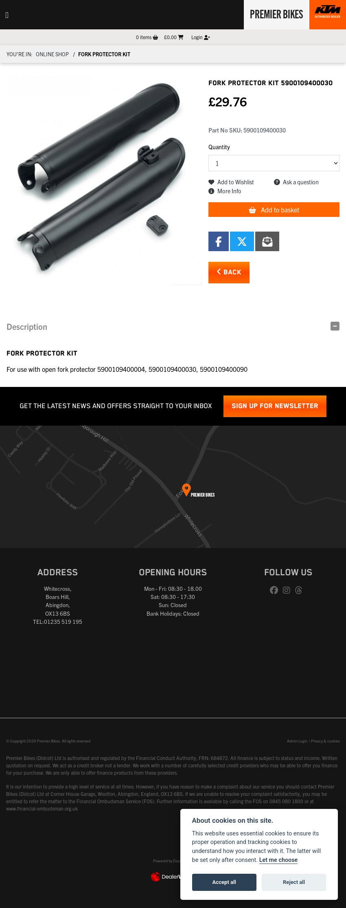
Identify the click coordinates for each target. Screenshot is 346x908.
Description (27, 326)
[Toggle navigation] (7, 14)
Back (229, 272)
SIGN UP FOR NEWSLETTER (275, 406)
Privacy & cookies (325, 740)
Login (200, 37)
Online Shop (52, 54)
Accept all (224, 882)
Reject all (294, 882)
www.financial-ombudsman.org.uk (42, 808)
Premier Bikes (275, 13)
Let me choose (278, 860)
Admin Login (297, 740)
